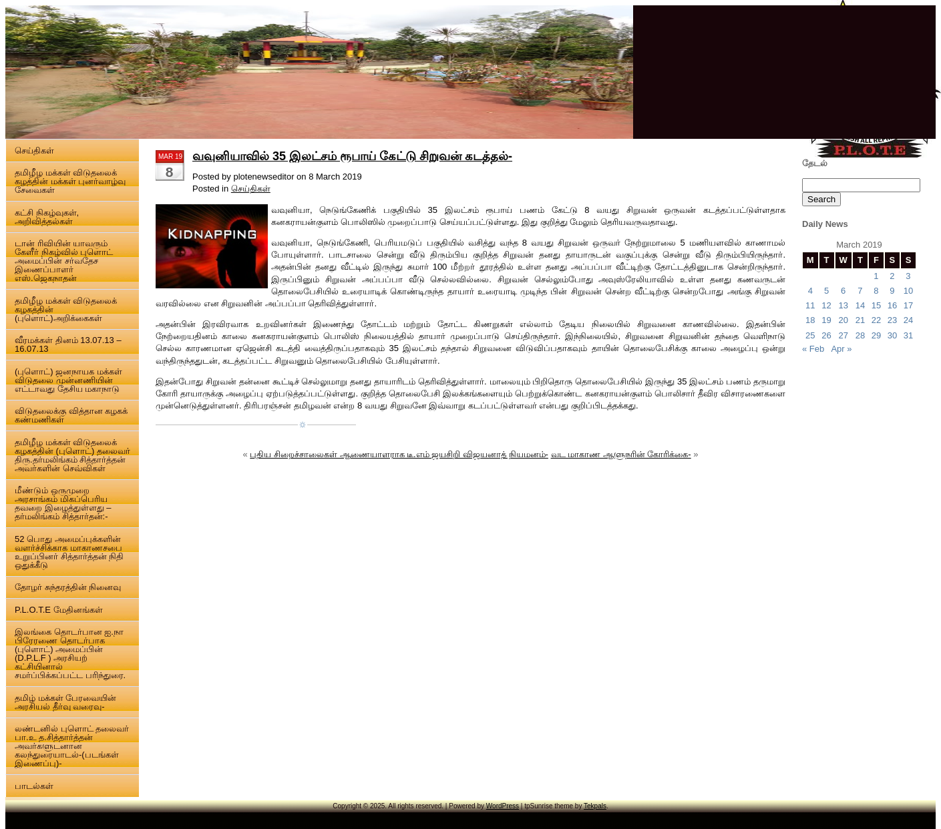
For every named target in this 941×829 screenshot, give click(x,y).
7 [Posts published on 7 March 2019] (860, 291)
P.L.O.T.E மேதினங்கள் (59, 610)
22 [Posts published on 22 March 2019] (876, 320)
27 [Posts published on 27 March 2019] (843, 335)
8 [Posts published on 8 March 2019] (876, 291)
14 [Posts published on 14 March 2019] (860, 305)
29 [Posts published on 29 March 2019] (876, 335)
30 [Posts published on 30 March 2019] (892, 335)
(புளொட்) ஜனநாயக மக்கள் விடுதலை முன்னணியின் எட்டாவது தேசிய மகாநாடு (68, 380)
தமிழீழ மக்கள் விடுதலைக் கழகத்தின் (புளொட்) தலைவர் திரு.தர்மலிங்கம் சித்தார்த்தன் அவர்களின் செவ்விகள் (72, 455)
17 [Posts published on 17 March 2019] (908, 305)
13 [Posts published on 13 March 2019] (843, 305)
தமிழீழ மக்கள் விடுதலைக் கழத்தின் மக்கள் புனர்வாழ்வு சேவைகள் (70, 181)
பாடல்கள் (34, 786)
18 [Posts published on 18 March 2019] (810, 320)
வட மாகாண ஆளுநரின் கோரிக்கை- (621, 454)
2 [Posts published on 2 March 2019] (892, 276)
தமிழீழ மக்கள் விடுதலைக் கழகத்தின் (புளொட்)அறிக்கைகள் (66, 309)
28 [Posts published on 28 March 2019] (860, 335)
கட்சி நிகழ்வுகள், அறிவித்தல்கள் (47, 217)
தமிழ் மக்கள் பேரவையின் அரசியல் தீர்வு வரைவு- (65, 702)
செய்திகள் (34, 151)
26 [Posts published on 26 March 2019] (826, 335)
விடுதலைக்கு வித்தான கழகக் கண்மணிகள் (71, 415)
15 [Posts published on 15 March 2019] (876, 305)
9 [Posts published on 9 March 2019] (892, 291)
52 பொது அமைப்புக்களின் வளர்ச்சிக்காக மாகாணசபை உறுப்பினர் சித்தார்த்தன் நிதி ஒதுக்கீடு (69, 552)
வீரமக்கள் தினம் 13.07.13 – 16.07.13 (68, 344)
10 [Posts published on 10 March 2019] (908, 291)
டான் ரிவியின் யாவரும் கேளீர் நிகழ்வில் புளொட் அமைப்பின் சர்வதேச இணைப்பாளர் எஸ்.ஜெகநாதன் (64, 260)
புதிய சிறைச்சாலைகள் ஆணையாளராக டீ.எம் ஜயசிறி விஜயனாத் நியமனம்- (399, 454)
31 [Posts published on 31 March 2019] (908, 335)
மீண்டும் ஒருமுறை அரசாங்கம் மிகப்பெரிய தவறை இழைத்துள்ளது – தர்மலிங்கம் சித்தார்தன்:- (63, 503)
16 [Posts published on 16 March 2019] (892, 305)
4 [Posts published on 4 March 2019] (810, 291)
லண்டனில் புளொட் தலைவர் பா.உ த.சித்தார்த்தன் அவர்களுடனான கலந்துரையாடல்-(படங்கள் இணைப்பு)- (72, 746)
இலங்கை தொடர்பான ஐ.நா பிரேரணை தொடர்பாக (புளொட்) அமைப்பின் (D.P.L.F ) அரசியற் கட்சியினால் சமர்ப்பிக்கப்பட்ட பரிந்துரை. (70, 653)
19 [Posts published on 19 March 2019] (826, 320)
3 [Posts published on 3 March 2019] (908, 276)
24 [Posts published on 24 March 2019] (908, 320)
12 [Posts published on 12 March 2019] (826, 305)
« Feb (813, 349)
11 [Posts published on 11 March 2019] (810, 305)
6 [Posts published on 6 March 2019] (843, 291)
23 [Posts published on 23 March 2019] (892, 320)
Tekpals (595, 806)
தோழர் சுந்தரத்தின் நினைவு (68, 587)
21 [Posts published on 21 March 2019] (860, 320)
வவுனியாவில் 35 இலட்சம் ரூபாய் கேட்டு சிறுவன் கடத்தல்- (352, 156)
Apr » (841, 349)
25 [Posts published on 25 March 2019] (810, 335)
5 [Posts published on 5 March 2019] (826, 291)
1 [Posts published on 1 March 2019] (876, 276)
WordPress (502, 806)
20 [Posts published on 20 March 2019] (843, 320)
